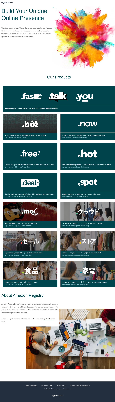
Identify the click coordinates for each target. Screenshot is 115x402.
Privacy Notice (61, 385)
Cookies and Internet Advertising (80, 385)
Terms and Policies (31, 385)
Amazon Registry (7, 2)
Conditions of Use (46, 385)
